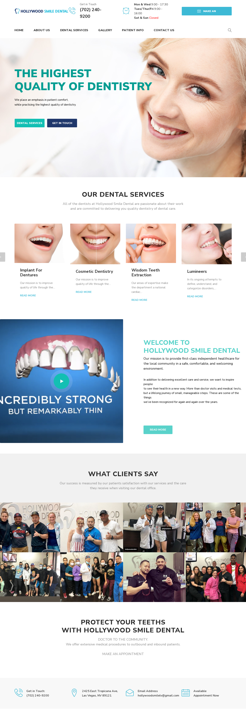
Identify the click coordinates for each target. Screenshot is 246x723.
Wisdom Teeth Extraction (145, 272)
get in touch (62, 123)
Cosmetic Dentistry (94, 271)
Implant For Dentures (31, 272)
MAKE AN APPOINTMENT (206, 12)
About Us (42, 30)
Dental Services (74, 30)
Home (19, 30)
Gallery (105, 30)
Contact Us (164, 30)
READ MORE (158, 429)
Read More (28, 295)
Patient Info (133, 30)
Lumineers (197, 271)
